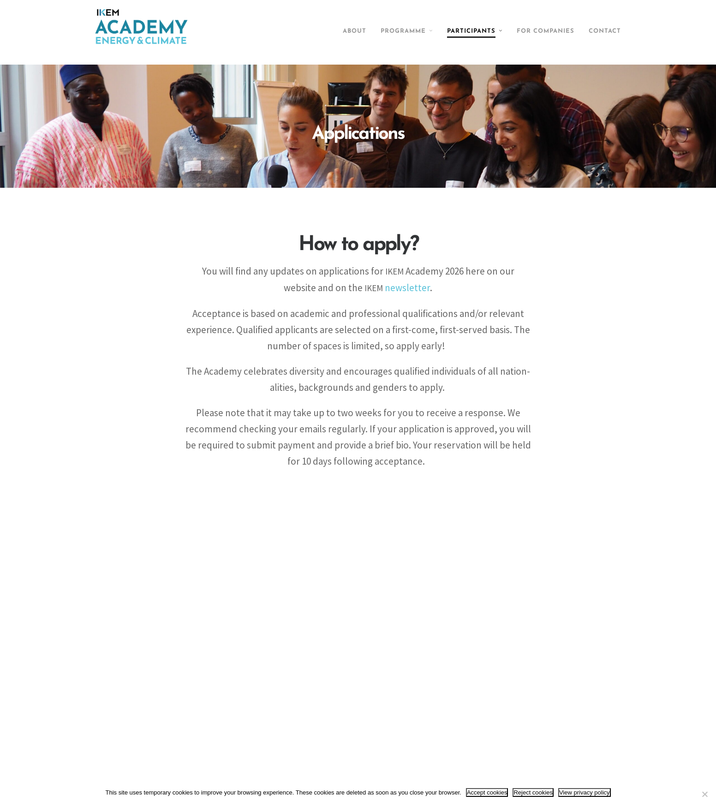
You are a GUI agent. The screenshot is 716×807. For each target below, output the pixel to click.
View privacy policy (584, 792)
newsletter (411, 289)
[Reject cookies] (704, 794)
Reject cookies (533, 792)
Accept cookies (487, 792)
